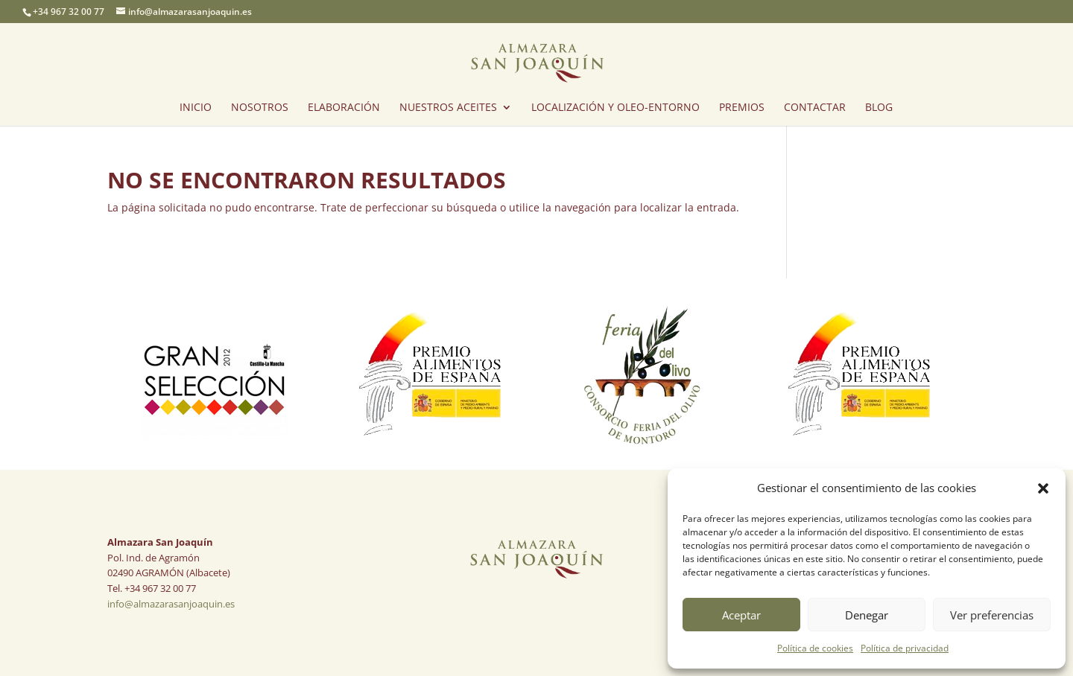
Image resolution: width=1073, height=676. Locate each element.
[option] (214, 374)
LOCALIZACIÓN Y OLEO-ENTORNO (615, 108)
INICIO (196, 108)
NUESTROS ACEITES (448, 108)
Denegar (866, 615)
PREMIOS (742, 108)
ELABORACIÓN (344, 108)
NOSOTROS (259, 108)
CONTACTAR (815, 108)
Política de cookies (815, 648)
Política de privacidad (905, 648)
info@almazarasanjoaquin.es (171, 603)
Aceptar (741, 615)
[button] (1043, 488)
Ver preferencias (992, 615)
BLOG (879, 108)
